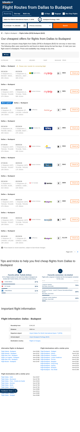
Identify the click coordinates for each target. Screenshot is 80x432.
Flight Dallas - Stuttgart (8, 395)
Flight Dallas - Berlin (7, 385)
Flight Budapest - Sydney (48, 365)
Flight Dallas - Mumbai (8, 383)
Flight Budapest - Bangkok (48, 361)
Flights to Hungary (34, 341)
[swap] (40, 19)
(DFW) (45, 333)
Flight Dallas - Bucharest (8, 379)
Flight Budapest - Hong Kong (49, 363)
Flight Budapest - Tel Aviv (48, 359)
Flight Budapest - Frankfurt (49, 355)
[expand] (2, 391)
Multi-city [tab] (26, 13)
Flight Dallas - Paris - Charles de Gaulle (13, 381)
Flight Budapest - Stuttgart (48, 351)
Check (75, 73)
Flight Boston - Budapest (8, 361)
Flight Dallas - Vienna (7, 387)
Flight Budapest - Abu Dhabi (49, 369)
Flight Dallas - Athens (7, 393)
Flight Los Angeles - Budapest (10, 357)
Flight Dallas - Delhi (7, 377)
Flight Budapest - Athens (48, 353)
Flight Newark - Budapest (8, 353)
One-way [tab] (17, 13)
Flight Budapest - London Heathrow (51, 357)
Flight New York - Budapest (9, 355)
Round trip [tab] (7, 13)
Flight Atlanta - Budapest (8, 351)
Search (65, 25)
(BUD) (39, 337)
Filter (7, 54)
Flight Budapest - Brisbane (48, 367)
